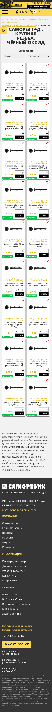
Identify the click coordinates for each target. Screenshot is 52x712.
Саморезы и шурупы (10, 22)
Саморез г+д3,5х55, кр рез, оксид (38, 206)
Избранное (45, 26)
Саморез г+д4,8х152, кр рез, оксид (14, 245)
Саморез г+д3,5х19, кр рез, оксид (38, 245)
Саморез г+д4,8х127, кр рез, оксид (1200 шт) (38, 284)
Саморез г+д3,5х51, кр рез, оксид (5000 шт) (38, 128)
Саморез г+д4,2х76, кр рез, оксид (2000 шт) (38, 88)
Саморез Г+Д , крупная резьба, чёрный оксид (19, 26)
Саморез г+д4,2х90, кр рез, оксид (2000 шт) (38, 323)
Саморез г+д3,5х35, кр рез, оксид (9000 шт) (14, 128)
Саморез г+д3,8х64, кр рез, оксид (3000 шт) (14, 284)
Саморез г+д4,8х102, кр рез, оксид (14, 404)
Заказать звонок (38, 6)
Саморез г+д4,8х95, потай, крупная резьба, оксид (14, 324)
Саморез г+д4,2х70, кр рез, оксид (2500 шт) (14, 88)
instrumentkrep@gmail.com (19, 510)
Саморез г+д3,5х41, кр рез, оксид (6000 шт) (14, 364)
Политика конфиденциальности (17, 626)
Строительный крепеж (37, 19)
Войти (24, 12)
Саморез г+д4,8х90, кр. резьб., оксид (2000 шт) (38, 404)
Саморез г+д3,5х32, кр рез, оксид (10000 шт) (14, 206)
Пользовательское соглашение (17, 630)
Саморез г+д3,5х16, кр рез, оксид (14, 167)
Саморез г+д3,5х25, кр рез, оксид (38, 364)
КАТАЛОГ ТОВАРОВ (9, 19)
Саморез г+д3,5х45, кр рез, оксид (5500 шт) (38, 167)
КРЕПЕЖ (23, 19)
